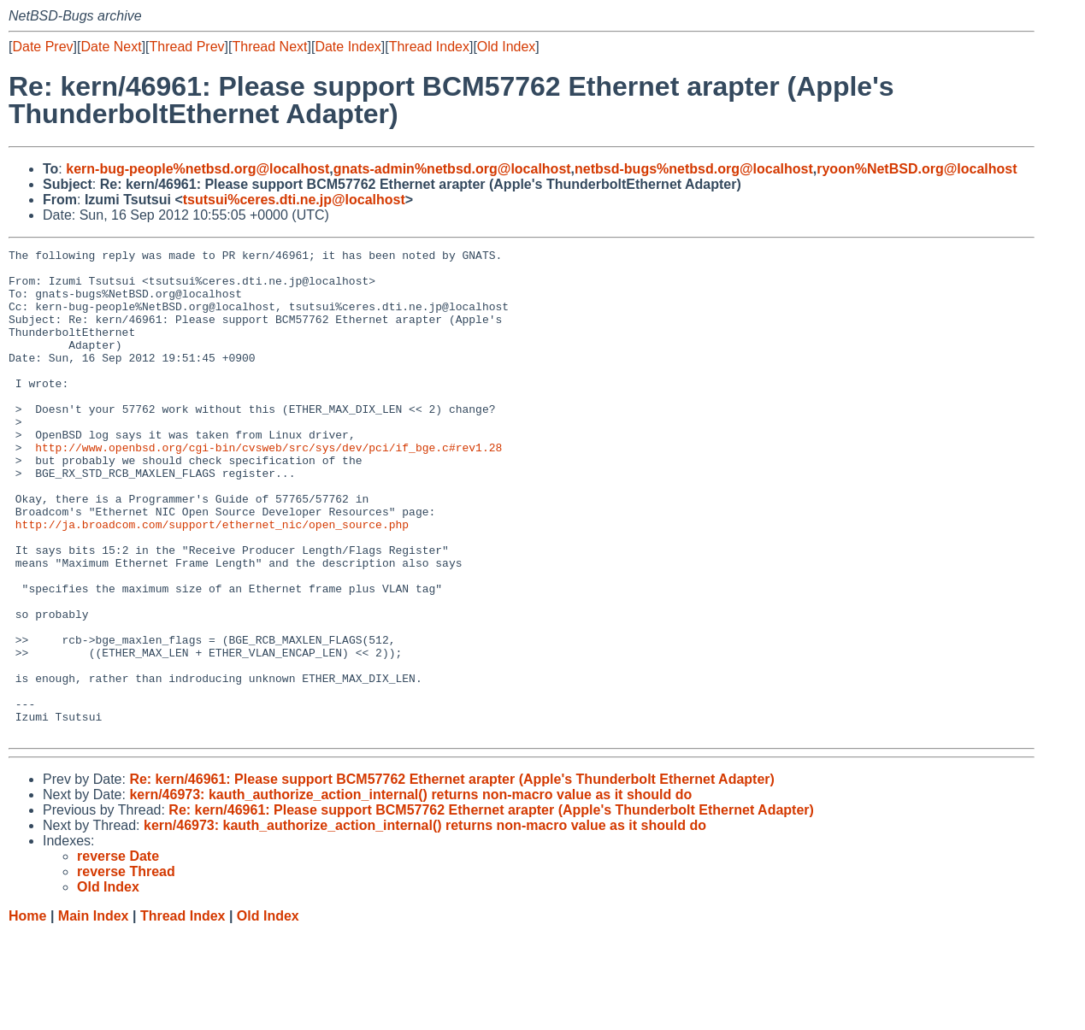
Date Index (347, 46)
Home (27, 1013)
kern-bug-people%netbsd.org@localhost (197, 169)
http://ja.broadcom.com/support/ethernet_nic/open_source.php (212, 580)
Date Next (110, 46)
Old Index (506, 46)
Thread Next (269, 46)
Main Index (93, 1013)
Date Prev (42, 46)
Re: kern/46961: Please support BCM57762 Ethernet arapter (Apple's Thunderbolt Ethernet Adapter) (452, 876)
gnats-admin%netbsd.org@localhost (452, 169)
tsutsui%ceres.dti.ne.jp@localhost (294, 199)
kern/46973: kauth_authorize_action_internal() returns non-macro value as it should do (410, 892)
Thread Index (429, 46)
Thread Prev (187, 46)
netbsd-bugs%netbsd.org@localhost (694, 169)
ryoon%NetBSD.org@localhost (917, 169)
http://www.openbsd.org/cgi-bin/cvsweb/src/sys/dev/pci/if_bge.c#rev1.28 (268, 488)
